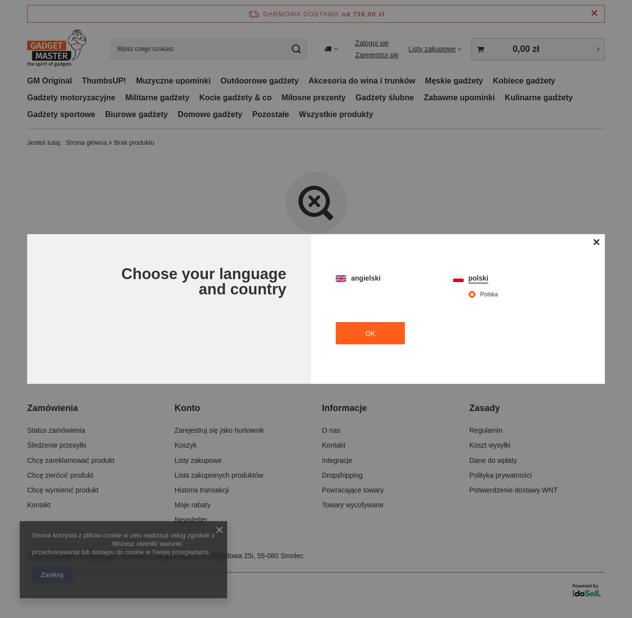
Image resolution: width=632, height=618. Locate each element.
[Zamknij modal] (596, 242)
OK (370, 333)
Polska (489, 294)
